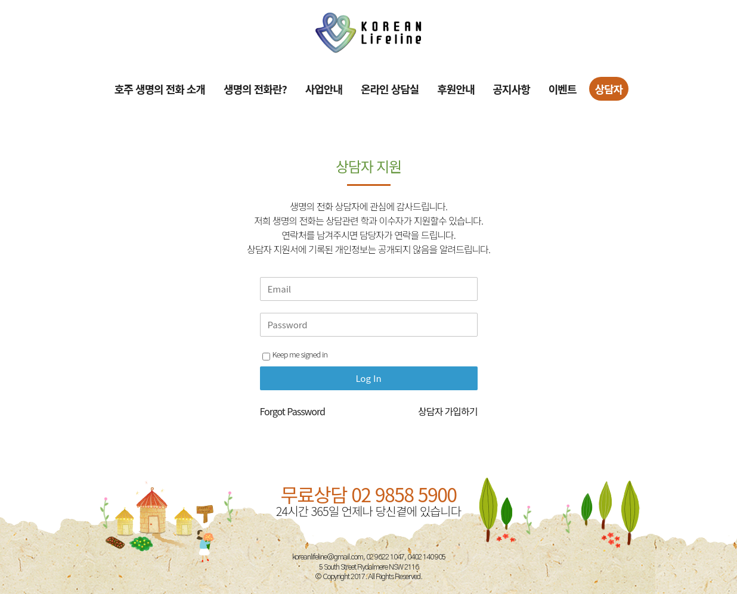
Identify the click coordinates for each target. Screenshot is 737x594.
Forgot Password (292, 411)
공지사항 (511, 89)
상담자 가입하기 (448, 411)
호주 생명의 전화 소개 (159, 89)
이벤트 (563, 89)
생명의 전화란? (255, 89)
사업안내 (323, 89)
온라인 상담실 (390, 89)
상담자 (609, 89)
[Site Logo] (368, 32)
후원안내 (455, 89)
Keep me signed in (294, 354)
